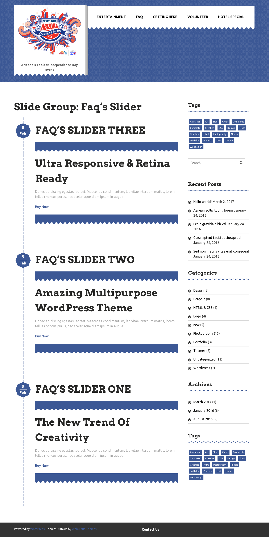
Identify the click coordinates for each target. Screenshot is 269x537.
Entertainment (111, 17)
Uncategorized (204, 359)
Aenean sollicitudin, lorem (213, 210)
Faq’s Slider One (83, 389)
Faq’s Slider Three (90, 130)
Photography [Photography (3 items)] (219, 134)
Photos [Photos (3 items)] (234, 134)
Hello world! (202, 202)
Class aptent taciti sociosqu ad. (217, 238)
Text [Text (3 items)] (218, 140)
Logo (197, 316)
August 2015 (203, 419)
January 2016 (203, 410)
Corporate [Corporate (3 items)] (195, 128)
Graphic (199, 299)
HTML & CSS (202, 307)
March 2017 (202, 402)
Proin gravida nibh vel (209, 224)
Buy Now (42, 207)
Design (198, 290)
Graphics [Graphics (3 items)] (194, 134)
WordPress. (37, 529)
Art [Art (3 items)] (206, 121)
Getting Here (165, 17)
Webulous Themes (84, 529)
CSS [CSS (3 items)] (221, 128)
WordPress (201, 368)
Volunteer (197, 17)
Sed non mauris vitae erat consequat (221, 251)
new (196, 325)
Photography (203, 333)
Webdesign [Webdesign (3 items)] (196, 147)
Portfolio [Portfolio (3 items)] (194, 140)
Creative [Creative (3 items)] (209, 128)
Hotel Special (231, 17)
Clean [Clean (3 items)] (225, 121)
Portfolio (200, 342)
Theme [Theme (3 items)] (229, 140)
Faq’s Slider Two (85, 260)
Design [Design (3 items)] (231, 128)
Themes (199, 351)
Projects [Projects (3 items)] (207, 140)
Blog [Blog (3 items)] (215, 121)
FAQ (139, 17)
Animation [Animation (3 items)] (195, 121)
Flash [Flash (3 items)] (242, 128)
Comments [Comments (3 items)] (238, 121)
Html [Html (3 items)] (206, 134)
